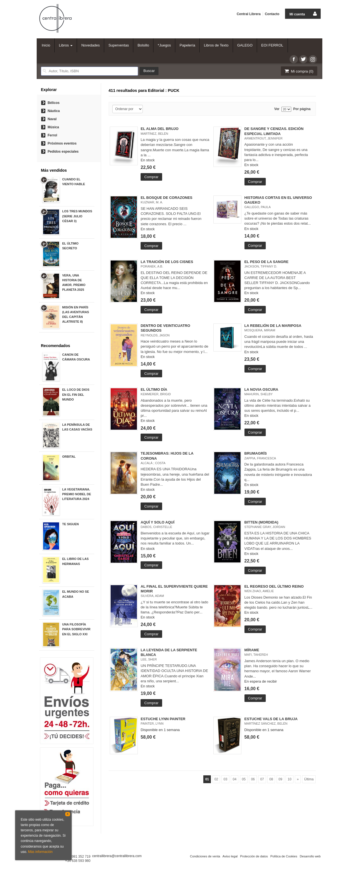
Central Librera (248, 14)
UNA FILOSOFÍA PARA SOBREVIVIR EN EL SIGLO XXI (76, 629)
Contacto (272, 14)
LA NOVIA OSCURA (261, 389)
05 (244, 779)
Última (309, 779)
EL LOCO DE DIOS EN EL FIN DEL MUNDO (75, 394)
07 (262, 779)
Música (53, 127)
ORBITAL (69, 456)
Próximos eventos (62, 143)
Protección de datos (254, 856)
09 (280, 779)
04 (234, 779)
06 (253, 779)
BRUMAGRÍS (255, 453)
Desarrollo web (310, 856)
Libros (66, 45)
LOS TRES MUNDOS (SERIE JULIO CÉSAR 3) (77, 216)
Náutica (54, 111)
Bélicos (54, 103)
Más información (40, 852)
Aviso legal (229, 856)
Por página (302, 109)
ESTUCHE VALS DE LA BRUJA (271, 719)
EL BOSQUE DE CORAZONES (166, 198)
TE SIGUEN (70, 524)
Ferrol (52, 135)
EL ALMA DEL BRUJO (159, 129)
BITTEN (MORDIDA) (261, 522)
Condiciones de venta (205, 856)
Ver (276, 109)
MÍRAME (251, 650)
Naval (52, 119)
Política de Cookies (283, 856)
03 (225, 779)
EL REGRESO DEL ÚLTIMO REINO (274, 586)
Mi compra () (298, 71)
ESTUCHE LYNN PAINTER (163, 719)
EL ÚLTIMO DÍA (154, 389)
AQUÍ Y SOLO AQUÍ (157, 522)
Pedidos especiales (63, 151)
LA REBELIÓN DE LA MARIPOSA (272, 326)
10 (289, 779)
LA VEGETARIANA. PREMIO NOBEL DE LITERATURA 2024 (76, 494)
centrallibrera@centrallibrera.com (117, 856)
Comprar (151, 177)
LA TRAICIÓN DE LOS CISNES (167, 262)
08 (271, 779)
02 (216, 779)
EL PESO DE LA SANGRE (266, 262)
